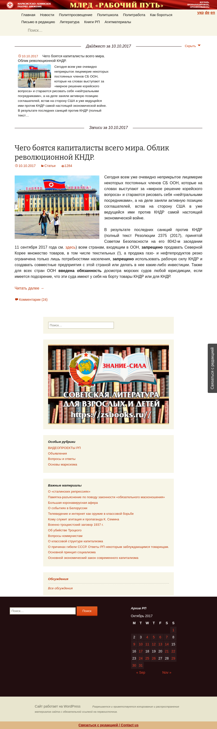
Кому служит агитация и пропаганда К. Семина (83, 519)
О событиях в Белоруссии (67, 508)
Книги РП (92, 22)
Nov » (166, 672)
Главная (28, 15)
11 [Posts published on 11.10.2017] (147, 644)
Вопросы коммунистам (65, 536)
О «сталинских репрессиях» (69, 491)
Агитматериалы (117, 22)
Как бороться (161, 15)
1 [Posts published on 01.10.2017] (173, 630)
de (207, 12)
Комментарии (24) (33, 299)
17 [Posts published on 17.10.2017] (141, 651)
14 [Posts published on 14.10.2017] (167, 644)
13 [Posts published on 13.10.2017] (160, 644)
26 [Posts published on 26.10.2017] (154, 658)
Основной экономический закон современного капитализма (93, 558)
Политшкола (107, 15)
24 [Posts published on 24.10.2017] (141, 658)
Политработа (134, 15)
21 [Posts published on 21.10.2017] (167, 651)
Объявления (57, 453)
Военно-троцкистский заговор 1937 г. (75, 524)
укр (200, 12)
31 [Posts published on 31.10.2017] (141, 665)
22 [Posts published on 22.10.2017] (173, 651)
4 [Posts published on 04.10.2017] (147, 637)
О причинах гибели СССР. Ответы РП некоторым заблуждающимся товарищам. (108, 547)
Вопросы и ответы (61, 459)
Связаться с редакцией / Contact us (109, 725)
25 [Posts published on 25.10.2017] (147, 658)
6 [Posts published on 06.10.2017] (160, 637)
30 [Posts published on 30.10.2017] (134, 665)
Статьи (49, 166)
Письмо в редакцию (38, 22)
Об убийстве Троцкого (65, 530)
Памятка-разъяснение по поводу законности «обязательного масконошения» (106, 497)
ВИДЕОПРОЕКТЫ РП (64, 448)
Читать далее (29, 288)
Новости (47, 15)
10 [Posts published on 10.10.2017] (141, 644)
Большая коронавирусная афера (73, 503)
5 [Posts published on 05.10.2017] (154, 637)
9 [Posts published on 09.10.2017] (134, 644)
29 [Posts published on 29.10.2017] (173, 658)
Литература (70, 22)
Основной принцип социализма (72, 552)
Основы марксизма (62, 464)
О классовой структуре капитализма (75, 541)
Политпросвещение (76, 15)
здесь (70, 247)
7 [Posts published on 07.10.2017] (167, 637)
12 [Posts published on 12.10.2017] (154, 644)
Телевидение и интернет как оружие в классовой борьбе (91, 513)
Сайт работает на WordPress (58, 706)
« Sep (140, 672)
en (212, 12)
